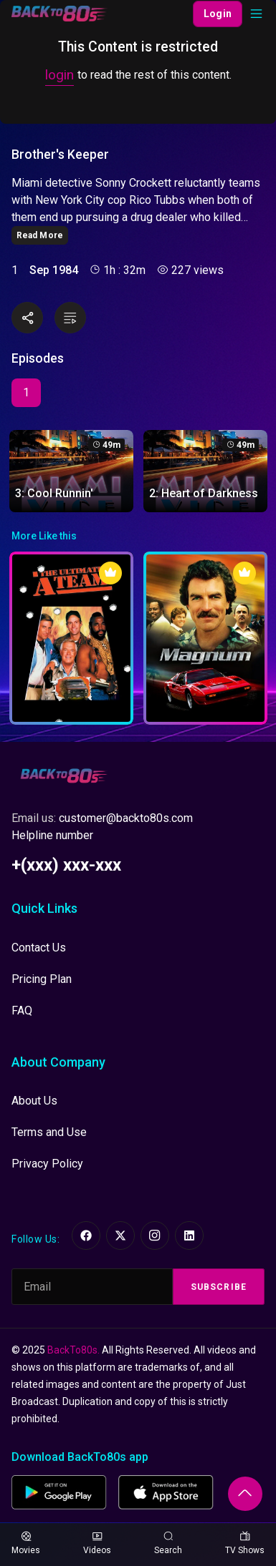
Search (168, 1543)
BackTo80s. (73, 1350)
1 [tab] (26, 392)
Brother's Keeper (60, 154)
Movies (25, 1543)
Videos (97, 1543)
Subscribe (219, 1287)
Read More (39, 235)
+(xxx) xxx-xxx (66, 865)
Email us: (102, 818)
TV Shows (245, 1543)
